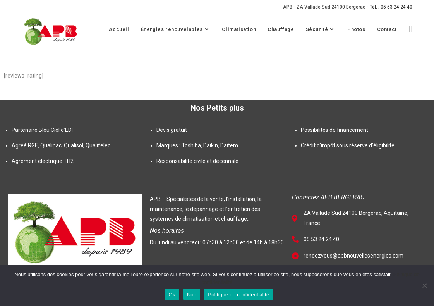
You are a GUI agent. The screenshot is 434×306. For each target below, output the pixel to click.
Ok (172, 294)
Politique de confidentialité (238, 294)
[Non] (424, 285)
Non (192, 294)
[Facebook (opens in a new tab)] (410, 29)
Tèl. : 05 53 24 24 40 (391, 7)
